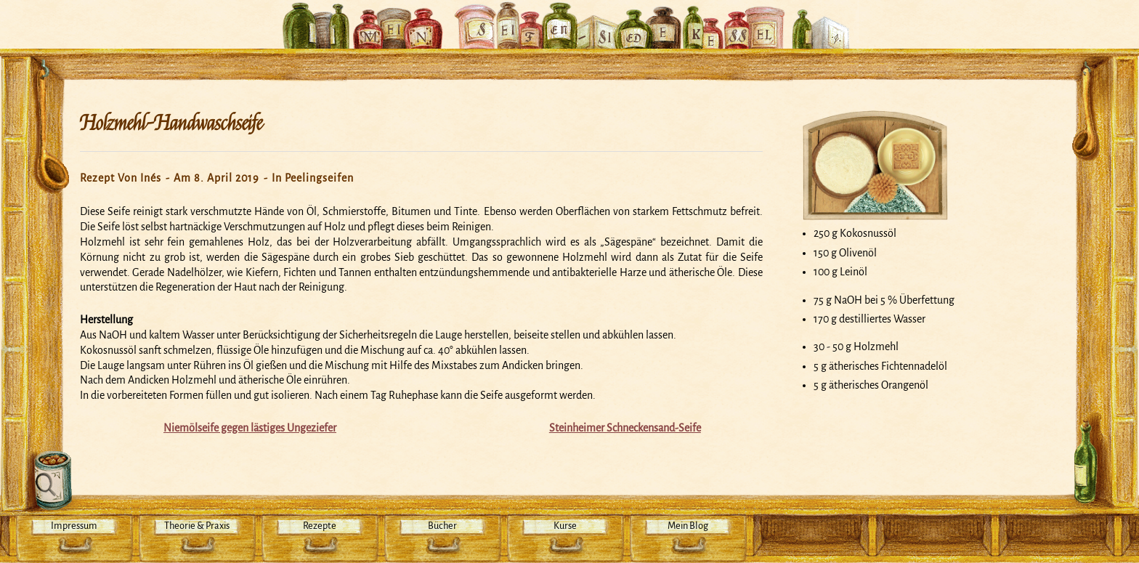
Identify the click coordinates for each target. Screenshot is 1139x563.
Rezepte (319, 525)
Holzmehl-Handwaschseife (171, 123)
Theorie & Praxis (197, 525)
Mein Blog (688, 525)
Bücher (442, 525)
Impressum (74, 525)
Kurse (565, 525)
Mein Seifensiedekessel (569, 17)
